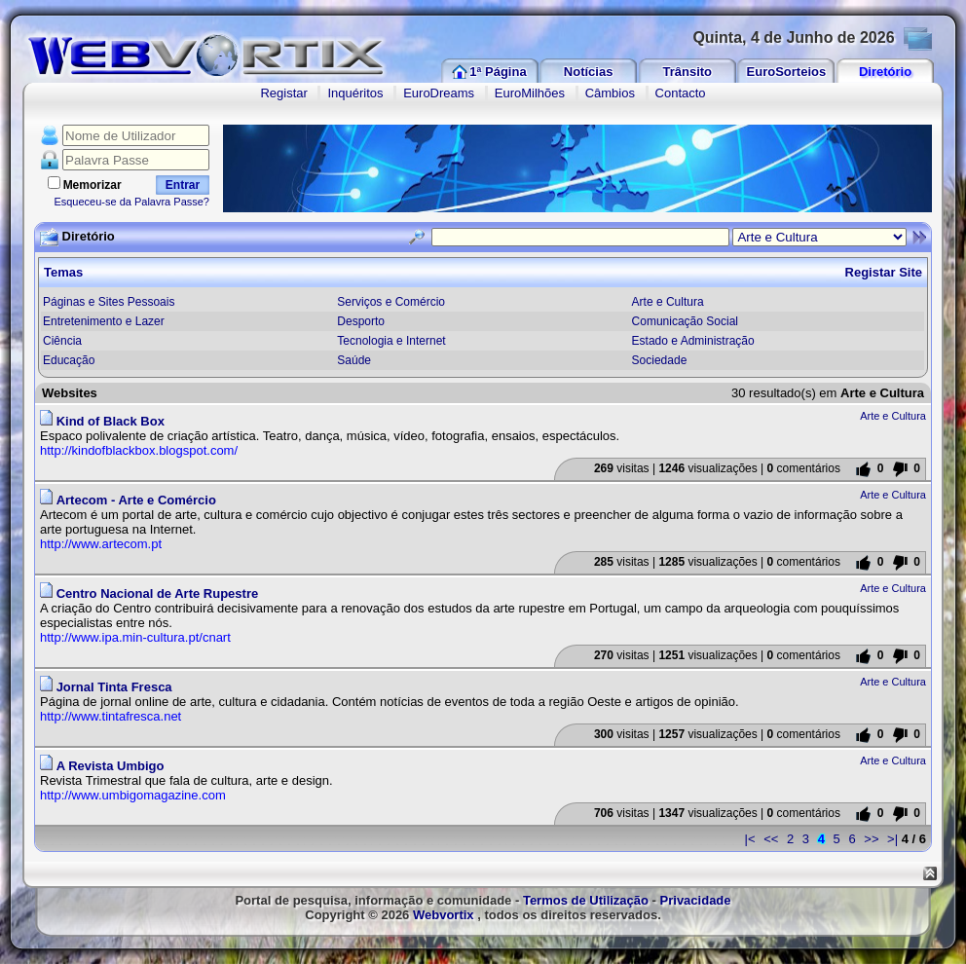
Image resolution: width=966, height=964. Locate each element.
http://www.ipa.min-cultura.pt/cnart (135, 637)
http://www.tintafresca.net (110, 716)
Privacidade (695, 900)
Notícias (588, 71)
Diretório (885, 71)
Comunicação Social (685, 321)
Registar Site (883, 272)
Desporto (361, 321)
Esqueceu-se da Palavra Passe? (131, 201)
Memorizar (92, 185)
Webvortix (443, 915)
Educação (68, 360)
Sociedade (659, 360)
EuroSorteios (787, 71)
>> (871, 839)
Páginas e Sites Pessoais (108, 302)
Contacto (680, 93)
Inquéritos (355, 93)
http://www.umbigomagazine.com (133, 795)
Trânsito (687, 71)
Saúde (354, 360)
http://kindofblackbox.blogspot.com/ (139, 450)
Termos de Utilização (586, 900)
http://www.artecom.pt (101, 544)
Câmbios (610, 93)
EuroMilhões (530, 93)
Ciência (62, 341)
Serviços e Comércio (391, 302)
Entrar (183, 185)
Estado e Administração (693, 341)
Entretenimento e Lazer (104, 321)
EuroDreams (438, 93)
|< (750, 839)
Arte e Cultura (668, 302)
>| (892, 839)
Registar (283, 93)
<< (770, 839)
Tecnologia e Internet (391, 341)
